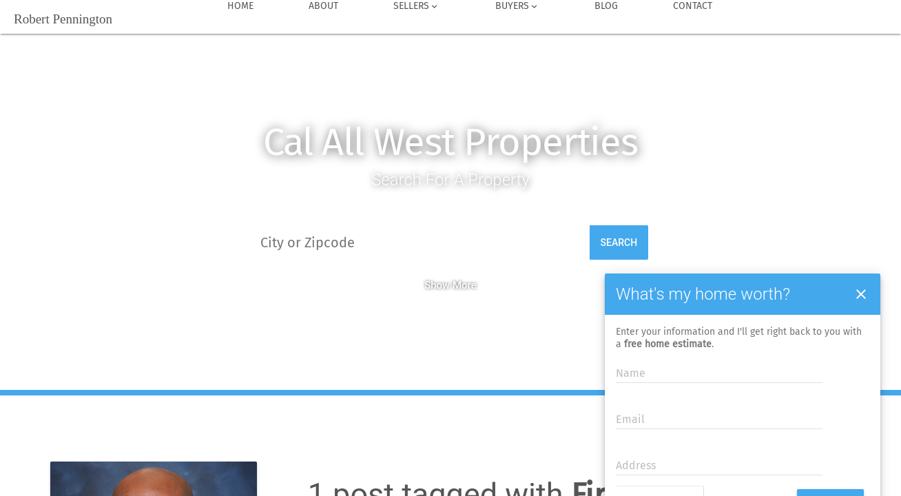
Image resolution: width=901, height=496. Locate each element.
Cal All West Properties (450, 142)
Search (619, 242)
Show (437, 285)
